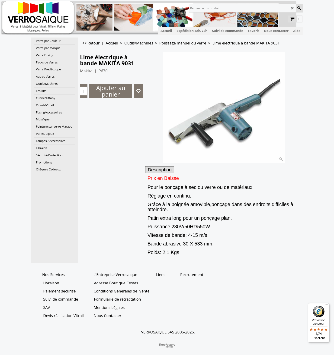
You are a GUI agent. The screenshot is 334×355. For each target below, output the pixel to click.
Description (160, 169)
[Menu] (326, 306)
